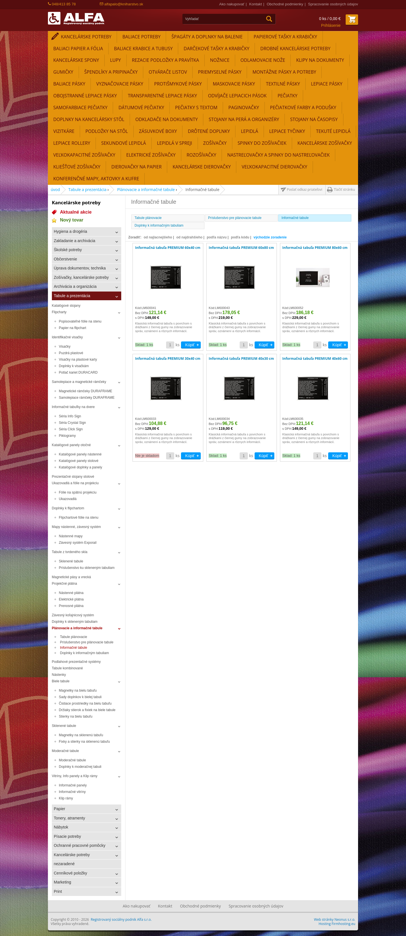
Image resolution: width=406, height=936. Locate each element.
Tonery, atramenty (69, 818)
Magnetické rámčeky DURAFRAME (85, 391)
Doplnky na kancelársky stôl (88, 119)
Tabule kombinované (67, 668)
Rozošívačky (201, 155)
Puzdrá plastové (71, 353)
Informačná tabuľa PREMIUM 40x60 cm (314, 358)
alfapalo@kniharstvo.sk (121, 4)
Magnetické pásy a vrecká (71, 577)
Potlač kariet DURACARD (78, 372)
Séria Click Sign (71, 429)
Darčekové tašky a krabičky (216, 48)
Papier (59, 808)
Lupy (115, 60)
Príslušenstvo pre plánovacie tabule (86, 642)
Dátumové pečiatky (141, 107)
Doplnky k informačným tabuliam (84, 653)
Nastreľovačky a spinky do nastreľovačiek (278, 155)
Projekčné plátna (64, 584)
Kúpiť (190, 345)
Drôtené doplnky (209, 131)
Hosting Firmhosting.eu (337, 923)
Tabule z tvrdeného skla (69, 552)
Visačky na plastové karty (78, 359)
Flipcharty (59, 312)
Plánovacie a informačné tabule (146, 189)
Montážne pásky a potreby (284, 72)
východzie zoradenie (269, 237)
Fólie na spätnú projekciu (77, 492)
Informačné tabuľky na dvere (73, 407)
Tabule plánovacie (73, 637)
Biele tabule (61, 681)
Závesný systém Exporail (77, 543)
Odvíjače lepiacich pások (237, 96)
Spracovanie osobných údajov (333, 4)
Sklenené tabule (71, 561)
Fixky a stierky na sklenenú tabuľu (84, 742)
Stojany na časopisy (314, 119)
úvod (55, 189)
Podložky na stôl (106, 131)
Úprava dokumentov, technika (80, 268)
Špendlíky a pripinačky (111, 72)
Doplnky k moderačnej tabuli (80, 767)
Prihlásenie (331, 25)
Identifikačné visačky (67, 337)
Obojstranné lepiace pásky (85, 96)
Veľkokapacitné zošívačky (84, 155)
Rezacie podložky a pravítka (165, 60)
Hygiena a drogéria (70, 231)
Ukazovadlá (68, 499)
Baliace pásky (69, 84)
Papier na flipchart (72, 328)
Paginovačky (243, 107)
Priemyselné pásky (219, 72)
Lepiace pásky (327, 84)
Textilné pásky (283, 84)
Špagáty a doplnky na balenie (206, 37)
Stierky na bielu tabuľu (75, 716)
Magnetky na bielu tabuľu (78, 690)
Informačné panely (73, 785)
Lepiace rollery (71, 143)
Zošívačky (215, 143)
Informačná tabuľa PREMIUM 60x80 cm (241, 247)
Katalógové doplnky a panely (80, 467)
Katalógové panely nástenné (80, 454)
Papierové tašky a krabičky (285, 37)
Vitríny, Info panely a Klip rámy (75, 776)
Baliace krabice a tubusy (143, 48)
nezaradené (64, 864)
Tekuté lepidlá (333, 131)
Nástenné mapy (71, 536)
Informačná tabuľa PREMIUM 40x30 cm (241, 358)
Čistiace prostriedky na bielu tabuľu (85, 703)
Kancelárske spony (76, 60)
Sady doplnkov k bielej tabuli (80, 697)
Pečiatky (287, 96)
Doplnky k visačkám (74, 366)
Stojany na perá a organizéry (244, 119)
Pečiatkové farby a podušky (303, 107)
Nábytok (61, 827)
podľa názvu (217, 237)
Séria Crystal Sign (72, 423)
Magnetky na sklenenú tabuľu (81, 735)
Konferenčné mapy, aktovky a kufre (96, 179)
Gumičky (63, 72)
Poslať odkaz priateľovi (304, 189)
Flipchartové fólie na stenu (78, 517)
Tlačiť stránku (344, 189)
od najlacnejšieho (158, 237)
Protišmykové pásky (178, 84)
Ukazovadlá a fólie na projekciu (75, 483)
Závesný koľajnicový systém (73, 615)
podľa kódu (240, 237)
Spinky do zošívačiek (262, 143)
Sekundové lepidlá (123, 143)
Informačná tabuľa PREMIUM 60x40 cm (167, 247)
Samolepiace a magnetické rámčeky (79, 382)
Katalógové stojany (66, 306)
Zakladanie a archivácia (74, 240)
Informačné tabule (73, 648)
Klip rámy (66, 798)
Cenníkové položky (70, 873)
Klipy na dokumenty (320, 60)
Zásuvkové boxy (158, 131)
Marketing (62, 882)
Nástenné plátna (71, 593)
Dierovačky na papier (136, 167)
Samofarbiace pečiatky (80, 107)
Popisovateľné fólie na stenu (80, 321)
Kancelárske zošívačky (324, 143)
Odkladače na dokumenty (166, 119)
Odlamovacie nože (262, 60)
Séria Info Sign (70, 416)
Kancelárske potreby (86, 37)
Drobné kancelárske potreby (295, 48)
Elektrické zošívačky (151, 155)
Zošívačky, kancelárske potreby (81, 277)
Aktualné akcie (76, 212)
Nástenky (59, 675)
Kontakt (255, 4)
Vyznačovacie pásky (119, 84)
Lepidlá (249, 131)
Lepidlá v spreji (174, 143)
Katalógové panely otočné (71, 445)
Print (58, 891)
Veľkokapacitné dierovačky (274, 167)
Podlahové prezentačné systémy (76, 662)
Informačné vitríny (72, 792)
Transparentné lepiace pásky (162, 96)
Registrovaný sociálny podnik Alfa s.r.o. (121, 919)
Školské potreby (68, 249)
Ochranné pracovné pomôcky (79, 845)
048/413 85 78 (62, 4)
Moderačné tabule (65, 751)
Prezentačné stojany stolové (73, 477)
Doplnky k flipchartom (68, 508)
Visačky (64, 346)
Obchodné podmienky (285, 4)
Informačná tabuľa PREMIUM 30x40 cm (167, 358)
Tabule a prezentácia (88, 189)
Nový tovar (71, 220)
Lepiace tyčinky (287, 131)
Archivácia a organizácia (75, 286)
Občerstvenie (65, 259)
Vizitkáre (63, 131)
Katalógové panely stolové (78, 461)
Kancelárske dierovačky (202, 167)
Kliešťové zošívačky (76, 167)
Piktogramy (67, 436)
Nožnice (220, 60)
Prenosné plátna (71, 606)
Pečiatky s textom (196, 107)
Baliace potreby (141, 37)
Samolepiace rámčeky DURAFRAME (86, 398)
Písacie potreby (67, 836)
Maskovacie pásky (234, 84)
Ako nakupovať (231, 4)
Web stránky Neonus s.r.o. (334, 919)
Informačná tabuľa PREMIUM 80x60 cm (314, 247)
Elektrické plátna (71, 599)
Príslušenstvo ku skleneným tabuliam (86, 568)
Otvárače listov (168, 72)
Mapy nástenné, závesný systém (76, 527)
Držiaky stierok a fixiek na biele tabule (87, 710)
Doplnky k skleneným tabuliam (75, 622)
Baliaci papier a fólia (78, 48)
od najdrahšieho (189, 237)
